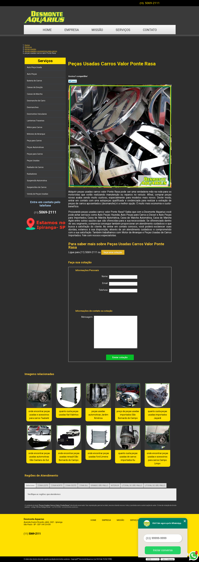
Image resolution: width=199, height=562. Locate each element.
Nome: (119, 277)
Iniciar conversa (163, 550)
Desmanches (33, 107)
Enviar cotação (120, 357)
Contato (150, 30)
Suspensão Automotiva (37, 181)
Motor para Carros (35, 127)
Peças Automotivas (35, 147)
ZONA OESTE (71, 485)
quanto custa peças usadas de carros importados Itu (128, 456)
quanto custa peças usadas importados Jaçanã (157, 414)
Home (47, 30)
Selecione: (30, 485)
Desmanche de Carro (36, 101)
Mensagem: (109, 332)
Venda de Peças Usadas (38, 194)
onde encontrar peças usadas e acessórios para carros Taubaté (39, 414)
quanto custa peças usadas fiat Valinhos (69, 413)
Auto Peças (32, 74)
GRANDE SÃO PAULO (99, 485)
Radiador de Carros (35, 167)
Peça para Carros (34, 141)
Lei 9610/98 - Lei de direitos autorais (65, 507)
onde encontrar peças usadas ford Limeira (98, 455)
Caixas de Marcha (35, 94)
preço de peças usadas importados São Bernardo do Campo (128, 414)
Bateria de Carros (34, 81)
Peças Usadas (33, 161)
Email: (119, 284)
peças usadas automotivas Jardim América (98, 414)
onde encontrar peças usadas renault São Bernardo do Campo (68, 456)
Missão (97, 30)
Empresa (71, 30)
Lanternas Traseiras (36, 121)
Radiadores (32, 174)
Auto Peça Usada (34, 67)
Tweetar (72, 81)
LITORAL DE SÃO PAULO (132, 485)
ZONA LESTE (42, 485)
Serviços (123, 30)
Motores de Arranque (36, 134)
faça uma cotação (113, 252)
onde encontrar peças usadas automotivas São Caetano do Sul (39, 456)
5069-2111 (152, 3)
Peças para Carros (35, 154)
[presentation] (95, 302)
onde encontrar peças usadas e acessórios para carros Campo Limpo (157, 458)
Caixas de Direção (35, 87)
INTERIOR (115, 485)
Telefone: (118, 290)
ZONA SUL (83, 485)
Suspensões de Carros (37, 187)
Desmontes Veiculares (37, 114)
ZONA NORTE (57, 485)
